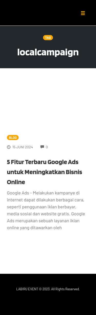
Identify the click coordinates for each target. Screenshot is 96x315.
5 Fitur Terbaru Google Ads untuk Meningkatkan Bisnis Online (44, 172)
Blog (13, 137)
